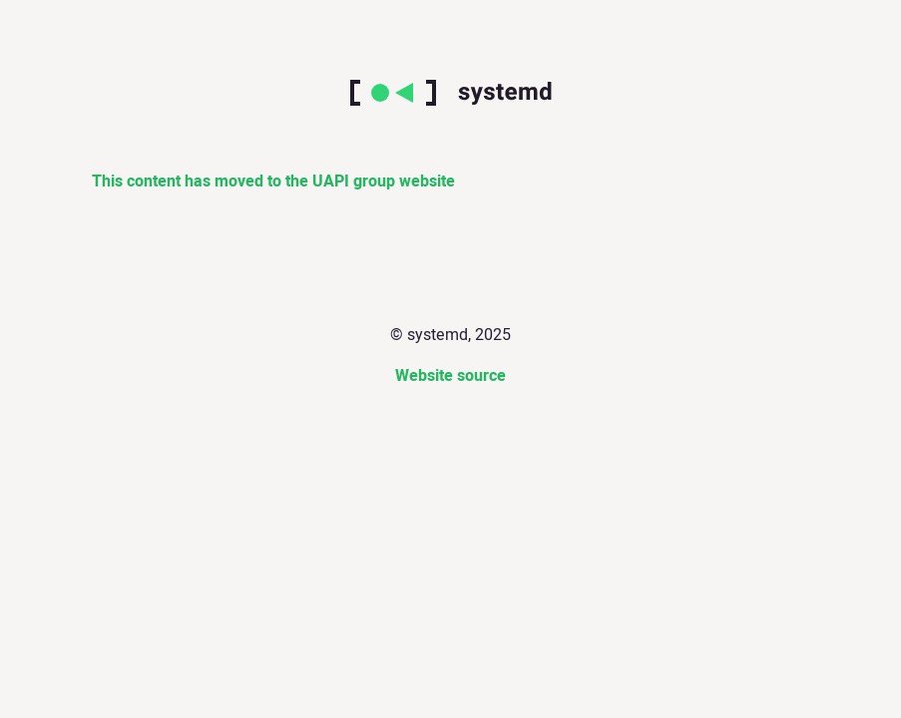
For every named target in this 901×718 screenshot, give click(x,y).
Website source (450, 376)
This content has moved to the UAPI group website (273, 181)
